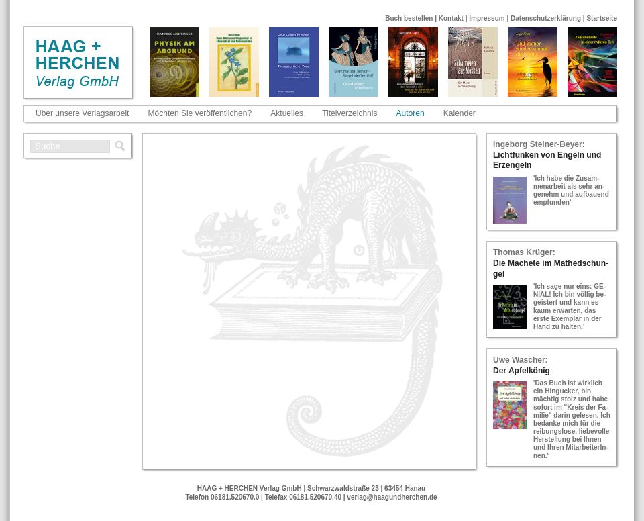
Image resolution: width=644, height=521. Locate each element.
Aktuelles (286, 113)
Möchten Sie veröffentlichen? (200, 113)
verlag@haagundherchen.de (392, 497)
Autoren (410, 113)
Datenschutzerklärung (546, 18)
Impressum (486, 18)
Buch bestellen (409, 18)
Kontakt (451, 18)
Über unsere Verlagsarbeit (82, 113)
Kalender (459, 113)
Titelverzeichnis (349, 113)
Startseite (601, 18)
